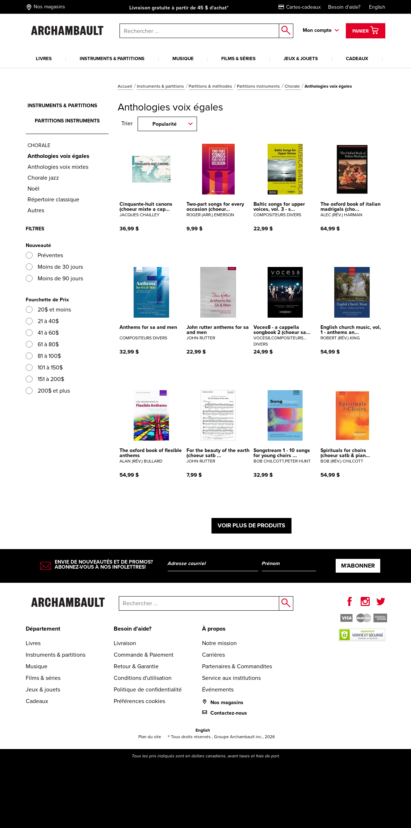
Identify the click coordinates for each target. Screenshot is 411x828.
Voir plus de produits (251, 525)
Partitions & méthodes (211, 86)
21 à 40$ (42, 321)
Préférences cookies (139, 701)
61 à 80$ (42, 344)
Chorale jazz (43, 177)
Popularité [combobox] (164, 124)
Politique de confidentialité (148, 689)
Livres (44, 58)
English (377, 7)
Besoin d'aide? (344, 7)
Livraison (125, 643)
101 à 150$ (44, 367)
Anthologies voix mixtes (58, 167)
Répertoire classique (53, 199)
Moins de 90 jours (54, 278)
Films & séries (238, 58)
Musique (183, 58)
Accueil (125, 86)
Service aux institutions (231, 678)
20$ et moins (48, 309)
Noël (33, 188)
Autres (36, 210)
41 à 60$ (42, 333)
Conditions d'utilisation (143, 678)
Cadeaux (357, 58)
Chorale (293, 86)
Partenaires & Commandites (237, 666)
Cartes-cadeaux (299, 7)
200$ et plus (48, 390)
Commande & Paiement (143, 655)
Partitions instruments (259, 86)
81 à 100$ (43, 356)
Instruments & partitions (112, 58)
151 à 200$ (45, 379)
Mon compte (317, 30)
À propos (214, 628)
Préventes (44, 255)
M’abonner (358, 565)
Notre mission (219, 643)
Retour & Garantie (136, 666)
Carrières (213, 655)
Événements (218, 689)
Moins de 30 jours (54, 267)
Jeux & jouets (301, 58)
